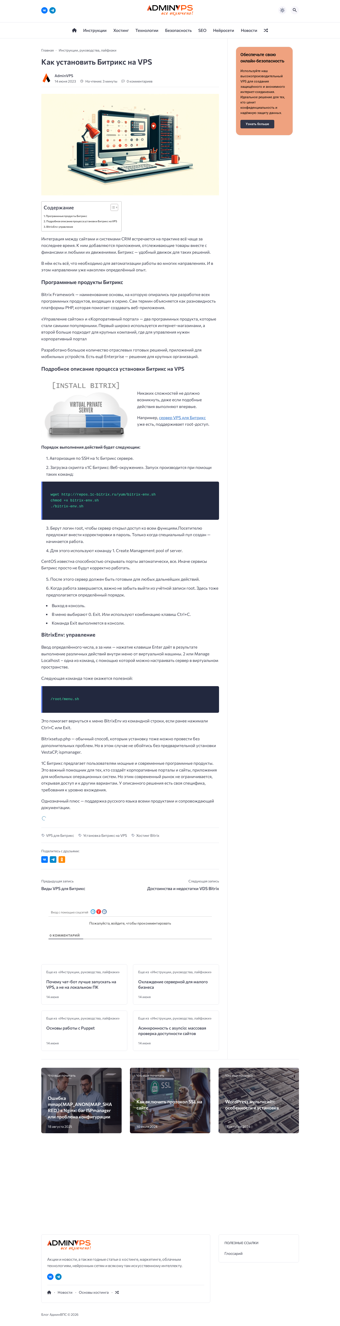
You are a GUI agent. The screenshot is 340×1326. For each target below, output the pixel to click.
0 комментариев (139, 21)
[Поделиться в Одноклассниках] (62, 800)
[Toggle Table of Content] (112, 148)
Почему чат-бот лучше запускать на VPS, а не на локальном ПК (81, 925)
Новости (65, 1232)
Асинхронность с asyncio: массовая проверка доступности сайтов (172, 971)
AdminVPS (64, 16)
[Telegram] (58, 1217)
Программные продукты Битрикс (66, 156)
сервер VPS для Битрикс (182, 357)
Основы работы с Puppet (70, 968)
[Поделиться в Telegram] (53, 800)
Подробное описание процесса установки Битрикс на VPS (81, 161)
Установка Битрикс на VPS (105, 775)
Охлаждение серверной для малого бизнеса (173, 925)
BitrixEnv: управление (59, 167)
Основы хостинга (94, 1232)
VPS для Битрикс (60, 775)
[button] (270, 1269)
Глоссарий (233, 1194)
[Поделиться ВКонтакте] (44, 800)
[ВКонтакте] (50, 1217)
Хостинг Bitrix (147, 775)
